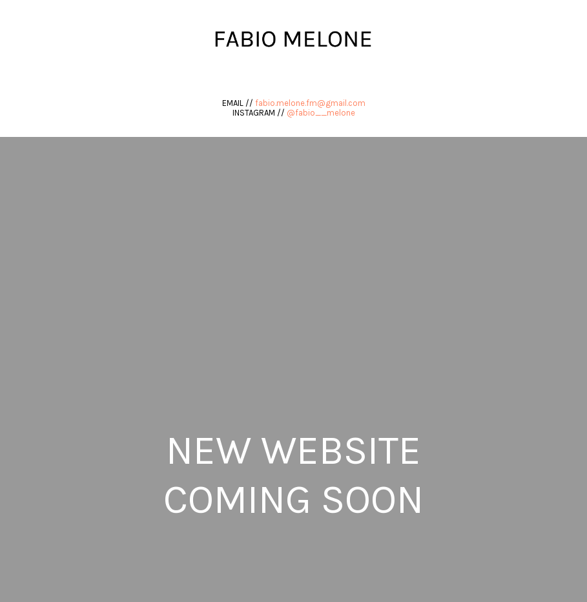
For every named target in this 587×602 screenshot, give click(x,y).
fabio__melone (325, 113)
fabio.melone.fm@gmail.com (310, 103)
